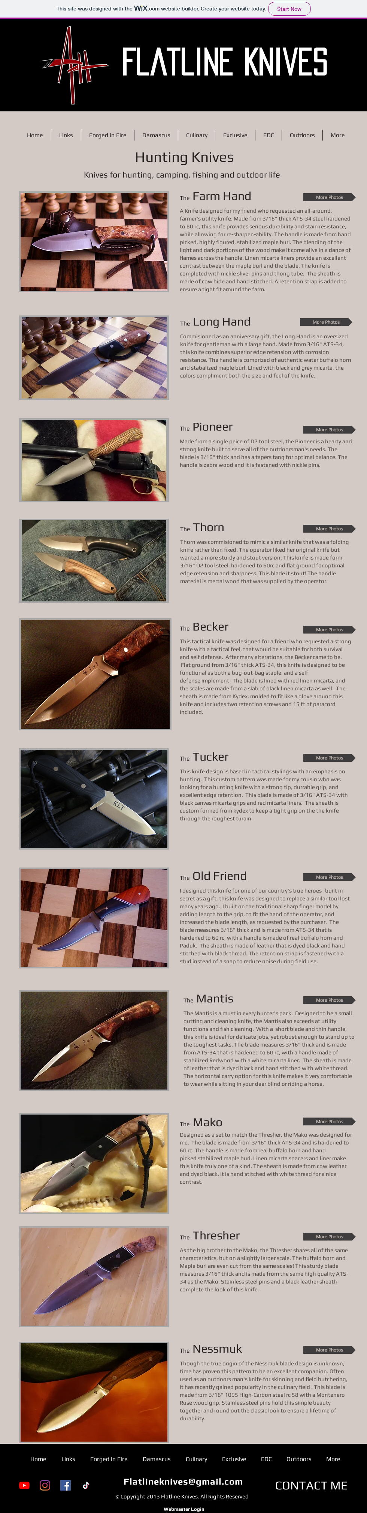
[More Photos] (329, 197)
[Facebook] (65, 1485)
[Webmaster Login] (184, 1509)
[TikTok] (86, 1485)
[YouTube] (24, 1485)
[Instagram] (45, 1485)
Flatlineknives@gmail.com (183, 1481)
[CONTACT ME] (311, 1485)
